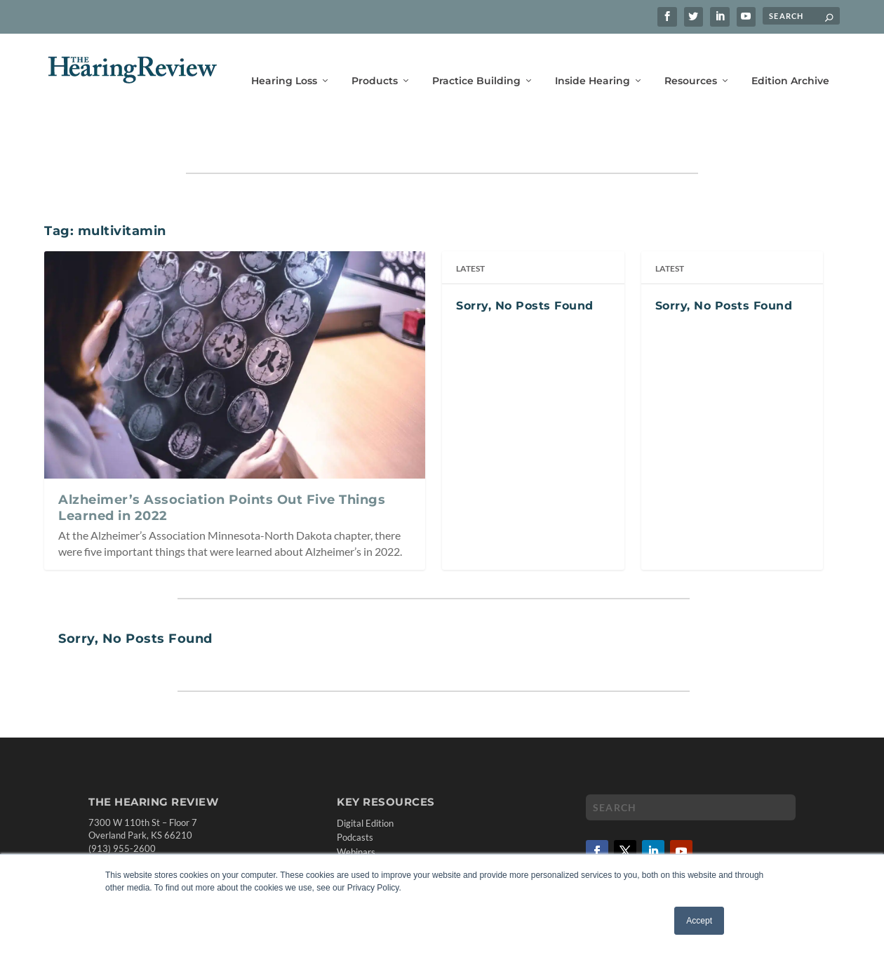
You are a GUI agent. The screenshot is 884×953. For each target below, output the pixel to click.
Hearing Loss (284, 61)
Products (374, 61)
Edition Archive (790, 61)
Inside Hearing (592, 61)
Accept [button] (699, 921)
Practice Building (476, 61)
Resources (690, 61)
